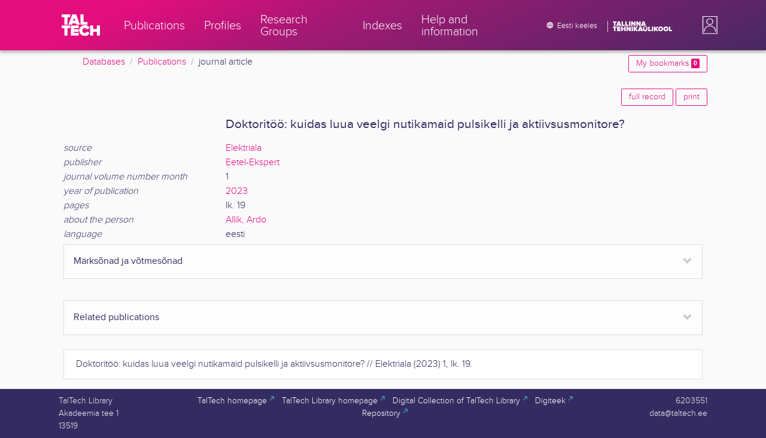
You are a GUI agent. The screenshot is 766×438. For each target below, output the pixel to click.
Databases (104, 62)
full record (647, 97)
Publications (162, 62)
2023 (237, 191)
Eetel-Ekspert (252, 162)
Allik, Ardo (246, 220)
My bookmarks (668, 63)
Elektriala (244, 148)
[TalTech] (81, 25)
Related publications (116, 317)
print (691, 97)
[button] (707, 25)
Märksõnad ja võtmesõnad (128, 261)
